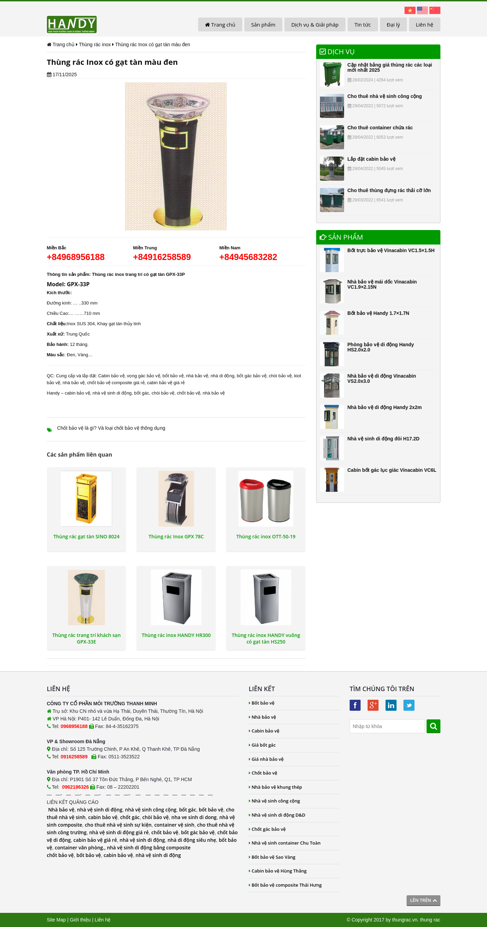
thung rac (430, 920)
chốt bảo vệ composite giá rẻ (115, 382)
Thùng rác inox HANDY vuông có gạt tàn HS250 (266, 638)
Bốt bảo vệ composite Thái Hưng (285, 885)
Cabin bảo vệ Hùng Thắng (278, 871)
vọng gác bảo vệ (143, 375)
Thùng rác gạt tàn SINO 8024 (86, 537)
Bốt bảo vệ (262, 703)
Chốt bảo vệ (263, 773)
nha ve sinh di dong (194, 817)
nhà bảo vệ (73, 382)
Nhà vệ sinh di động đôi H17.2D (384, 438)
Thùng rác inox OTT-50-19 (265, 537)
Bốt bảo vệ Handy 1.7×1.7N (378, 313)
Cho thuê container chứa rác (380, 127)
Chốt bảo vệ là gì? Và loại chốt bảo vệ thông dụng (111, 428)
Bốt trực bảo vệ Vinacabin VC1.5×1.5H (391, 250)
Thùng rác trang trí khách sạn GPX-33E (86, 638)
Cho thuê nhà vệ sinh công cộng (385, 96)
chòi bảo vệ (280, 375)
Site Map (56, 920)
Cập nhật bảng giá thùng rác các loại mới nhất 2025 (390, 67)
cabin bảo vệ (77, 393)
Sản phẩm (263, 24)
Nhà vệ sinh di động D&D (277, 815)
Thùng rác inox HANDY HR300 (176, 635)
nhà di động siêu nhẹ (191, 840)
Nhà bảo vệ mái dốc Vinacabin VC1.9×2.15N (382, 284)
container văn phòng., (81, 847)
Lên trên (423, 900)
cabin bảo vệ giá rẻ (166, 382)
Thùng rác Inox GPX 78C (176, 537)
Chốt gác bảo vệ (267, 829)
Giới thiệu (80, 920)
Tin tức (362, 24)
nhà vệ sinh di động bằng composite (149, 847)
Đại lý (393, 24)
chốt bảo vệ (189, 393)
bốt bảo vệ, (174, 375)
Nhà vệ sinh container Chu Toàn (285, 843)
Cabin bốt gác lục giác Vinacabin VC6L (392, 470)
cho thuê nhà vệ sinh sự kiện (118, 824)
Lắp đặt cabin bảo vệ (372, 159)
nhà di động (222, 375)
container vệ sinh (174, 824)
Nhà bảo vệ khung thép (275, 787)
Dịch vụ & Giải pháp (315, 24)
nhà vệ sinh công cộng (150, 809)
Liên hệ (425, 24)
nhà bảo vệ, (198, 375)
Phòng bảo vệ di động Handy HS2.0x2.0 (381, 347)
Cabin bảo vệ (111, 375)
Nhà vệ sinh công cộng (274, 801)
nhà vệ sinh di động (112, 393)
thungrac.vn (404, 920)
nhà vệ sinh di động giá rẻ (118, 832)
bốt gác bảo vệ (251, 375)
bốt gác (141, 393)
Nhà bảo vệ (61, 809)
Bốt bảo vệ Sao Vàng (272, 857)
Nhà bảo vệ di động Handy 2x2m (385, 407)
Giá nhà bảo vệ (266, 759)
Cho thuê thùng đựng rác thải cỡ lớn (389, 190)
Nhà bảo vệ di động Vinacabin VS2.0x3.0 (382, 378)
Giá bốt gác (262, 745)
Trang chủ (220, 24)
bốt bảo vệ (211, 809)
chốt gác (129, 817)
